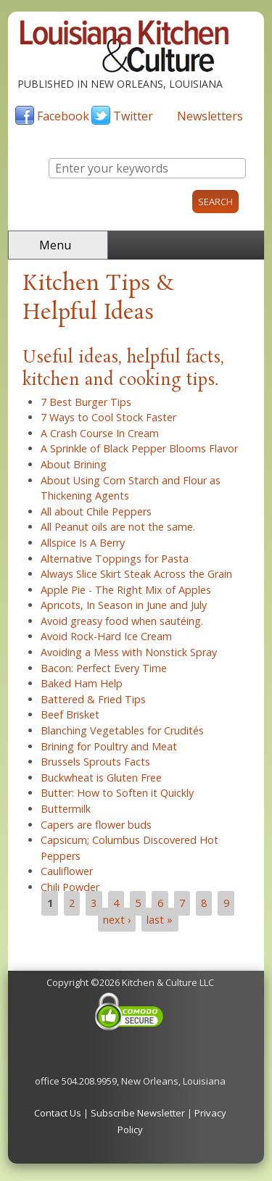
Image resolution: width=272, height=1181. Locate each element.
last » (160, 920)
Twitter (133, 116)
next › (117, 920)
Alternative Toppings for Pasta (115, 558)
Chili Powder (70, 887)
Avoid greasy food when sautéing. (122, 621)
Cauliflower (67, 871)
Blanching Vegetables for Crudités (122, 730)
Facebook (63, 116)
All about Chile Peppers (96, 511)
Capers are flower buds (96, 825)
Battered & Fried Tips (93, 699)
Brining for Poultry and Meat (109, 746)
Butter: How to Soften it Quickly (117, 793)
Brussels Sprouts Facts (95, 761)
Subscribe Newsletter (138, 1112)
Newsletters (210, 116)
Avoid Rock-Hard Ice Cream (106, 636)
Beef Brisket (70, 714)
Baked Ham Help (82, 683)
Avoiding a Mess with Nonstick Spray (129, 652)
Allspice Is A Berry (83, 543)
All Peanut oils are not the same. (118, 527)
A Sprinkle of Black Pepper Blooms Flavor (139, 448)
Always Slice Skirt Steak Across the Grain (136, 574)
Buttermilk (66, 809)
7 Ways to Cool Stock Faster (108, 417)
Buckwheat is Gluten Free (101, 777)
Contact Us (57, 1112)
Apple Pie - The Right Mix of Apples (126, 590)
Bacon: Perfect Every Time (104, 668)
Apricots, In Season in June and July (124, 605)
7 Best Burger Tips (86, 402)
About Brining (74, 464)
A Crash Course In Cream (100, 433)
